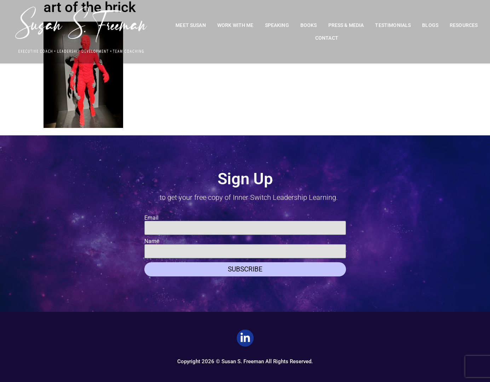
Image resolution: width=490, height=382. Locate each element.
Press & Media (346, 25)
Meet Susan (190, 25)
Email (151, 218)
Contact (326, 38)
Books (308, 25)
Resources (464, 25)
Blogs (430, 25)
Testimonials (393, 25)
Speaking (277, 25)
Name (151, 241)
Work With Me (235, 25)
